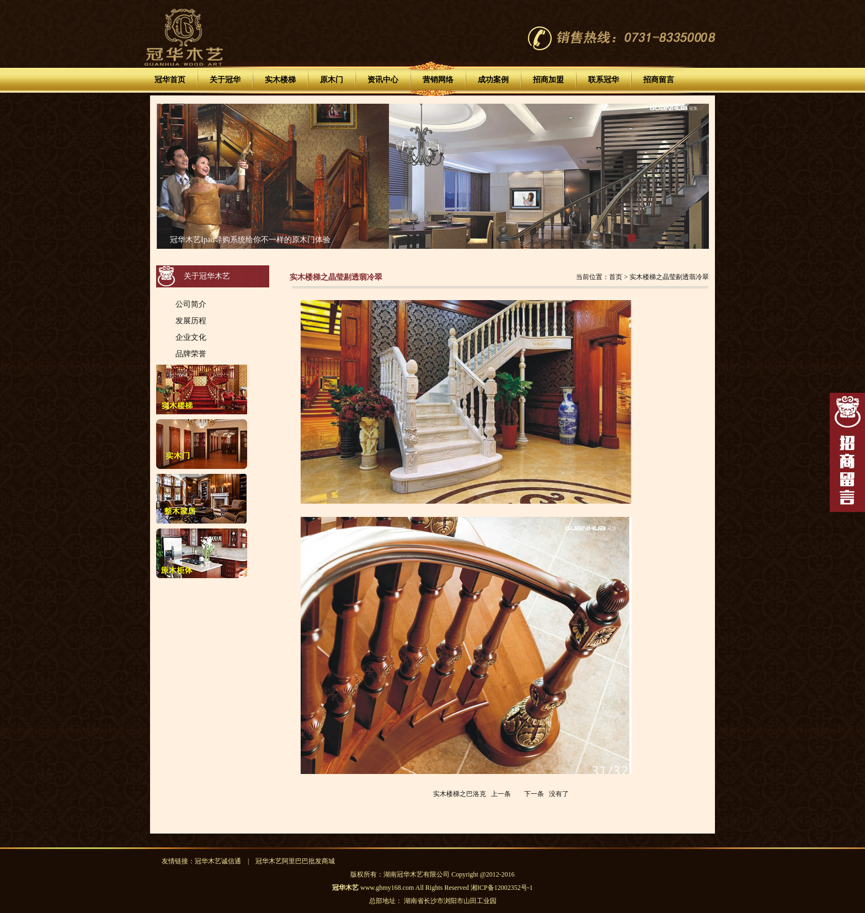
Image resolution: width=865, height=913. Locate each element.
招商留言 (658, 80)
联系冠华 (603, 80)
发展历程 (190, 320)
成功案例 (493, 80)
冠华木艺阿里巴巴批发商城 (295, 861)
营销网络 (438, 80)
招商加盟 (548, 80)
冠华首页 (169, 80)
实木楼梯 (280, 80)
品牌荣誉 (190, 353)
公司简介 (190, 304)
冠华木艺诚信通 (218, 861)
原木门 (331, 80)
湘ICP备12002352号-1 (502, 887)
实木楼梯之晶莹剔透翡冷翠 (669, 277)
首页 (615, 277)
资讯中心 (382, 80)
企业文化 (190, 337)
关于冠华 (225, 80)
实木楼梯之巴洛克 (459, 794)
